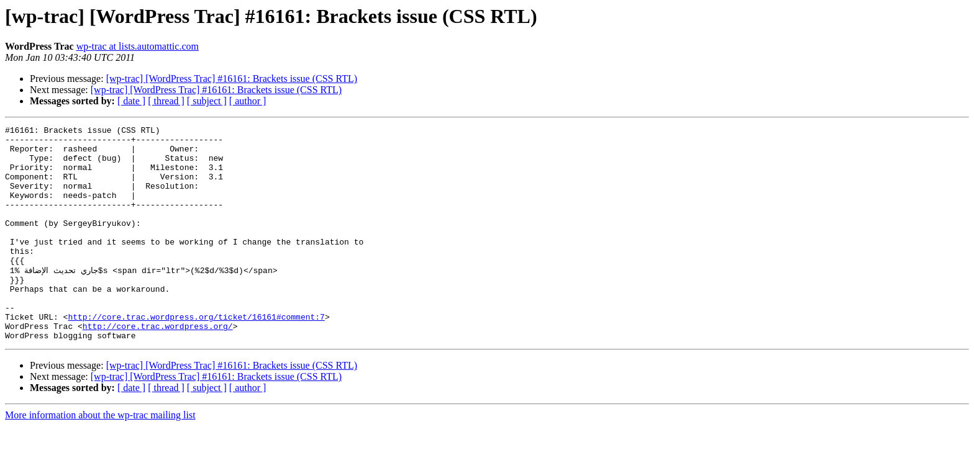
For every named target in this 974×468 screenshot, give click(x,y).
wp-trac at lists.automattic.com (137, 46)
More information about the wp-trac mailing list (100, 457)
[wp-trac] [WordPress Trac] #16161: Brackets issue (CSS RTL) (231, 78)
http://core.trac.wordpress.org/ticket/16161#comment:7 (196, 355)
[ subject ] (207, 101)
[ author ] (247, 101)
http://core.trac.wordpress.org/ (158, 366)
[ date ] (131, 101)
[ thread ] (166, 101)
